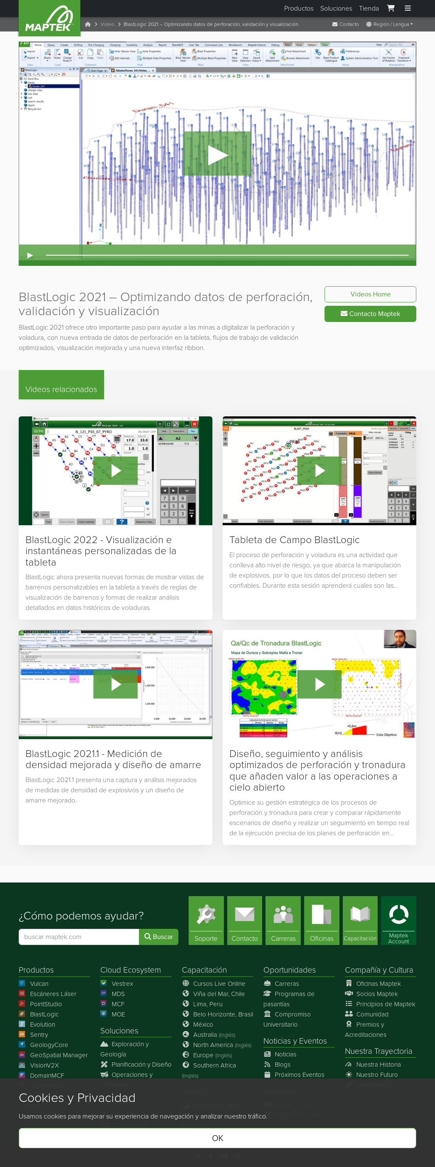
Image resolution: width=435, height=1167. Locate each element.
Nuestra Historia (373, 1064)
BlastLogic (39, 1014)
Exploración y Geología (124, 1049)
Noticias (277, 1041)
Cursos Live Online (214, 983)
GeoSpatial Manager (53, 1055)
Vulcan (33, 983)
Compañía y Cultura (379, 970)
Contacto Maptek (370, 314)
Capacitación (204, 970)
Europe (207, 1055)
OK (217, 1138)
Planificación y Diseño (136, 1064)
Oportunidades (289, 970)
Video (107, 24)
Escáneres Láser (47, 994)
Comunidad (367, 1014)
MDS (112, 994)
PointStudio (40, 1004)
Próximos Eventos (294, 1074)
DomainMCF (41, 1075)
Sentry (33, 1034)
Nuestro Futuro (371, 1074)
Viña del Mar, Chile (213, 994)
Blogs (277, 1064)
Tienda (369, 8)
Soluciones (336, 8)
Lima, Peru (202, 1004)
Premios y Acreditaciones (366, 1029)
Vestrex (116, 983)
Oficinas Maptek (373, 983)
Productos (299, 8)
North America (216, 1045)
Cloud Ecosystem (130, 970)
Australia (208, 1034)
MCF (112, 1004)
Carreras (281, 983)
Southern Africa (209, 1070)
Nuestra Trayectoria (378, 1051)
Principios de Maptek (380, 1004)
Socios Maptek (371, 994)
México (197, 1024)
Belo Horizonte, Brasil (217, 1014)
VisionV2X (39, 1065)
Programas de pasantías (289, 999)
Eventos (313, 1041)
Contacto (345, 24)
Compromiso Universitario (287, 1019)
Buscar (158, 937)
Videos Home (370, 294)
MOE (112, 1014)
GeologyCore (43, 1045)
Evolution (37, 1024)
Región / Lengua (387, 24)
